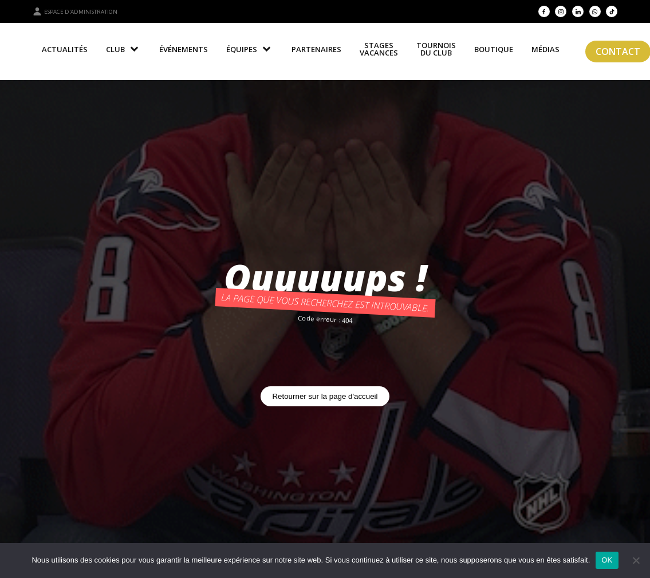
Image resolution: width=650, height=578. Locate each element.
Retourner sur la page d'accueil (324, 396)
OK (606, 560)
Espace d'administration (75, 11)
